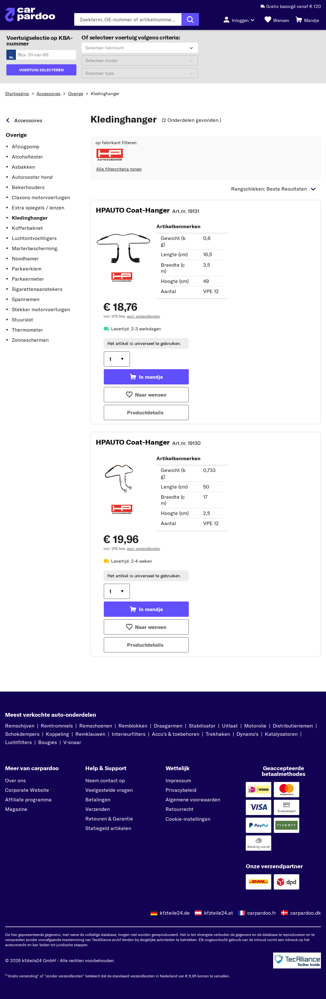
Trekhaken (218, 734)
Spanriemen (25, 299)
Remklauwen (90, 734)
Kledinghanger (105, 93)
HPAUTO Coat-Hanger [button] (133, 210)
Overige (75, 93)
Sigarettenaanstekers (37, 289)
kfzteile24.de (175, 913)
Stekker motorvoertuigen (41, 309)
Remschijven (19, 725)
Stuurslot (22, 319)
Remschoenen (95, 725)
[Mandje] (307, 19)
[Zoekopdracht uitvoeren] (190, 19)
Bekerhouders (28, 187)
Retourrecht (180, 809)
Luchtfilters (18, 742)
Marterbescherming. (35, 248)
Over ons (15, 780)
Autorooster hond (32, 177)
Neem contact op (105, 780)
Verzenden (97, 809)
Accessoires (48, 93)
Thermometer (27, 330)
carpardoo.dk (305, 913)
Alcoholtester (27, 156)
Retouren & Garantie (109, 818)
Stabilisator (202, 725)
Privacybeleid (181, 790)
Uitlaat (230, 725)
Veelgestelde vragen (109, 790)
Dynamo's (248, 734)
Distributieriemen (293, 725)
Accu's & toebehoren (175, 734)
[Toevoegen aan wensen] (146, 394)
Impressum (178, 780)
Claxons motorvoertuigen (41, 197)
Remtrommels (57, 725)
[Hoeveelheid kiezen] (117, 359)
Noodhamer (25, 258)
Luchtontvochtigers (34, 238)
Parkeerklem (26, 268)
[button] (109, 155)
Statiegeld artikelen (108, 828)
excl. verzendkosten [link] (143, 316)
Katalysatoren (281, 734)
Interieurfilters (128, 734)
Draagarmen (168, 725)
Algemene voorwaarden (193, 799)
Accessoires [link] (28, 120)
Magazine (16, 809)
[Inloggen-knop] (240, 19)
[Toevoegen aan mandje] (146, 376)
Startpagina (17, 93)
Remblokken (132, 725)
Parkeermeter (28, 279)
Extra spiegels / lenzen (38, 207)
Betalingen (97, 799)
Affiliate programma (28, 799)
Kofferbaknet (27, 228)
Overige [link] (16, 135)
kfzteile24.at (218, 913)
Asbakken (23, 167)
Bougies (47, 742)
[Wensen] (277, 19)
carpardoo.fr (261, 913)
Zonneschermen (30, 340)
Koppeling (57, 734)
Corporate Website (29, 790)
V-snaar (72, 742)
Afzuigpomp (25, 146)
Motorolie (255, 725)
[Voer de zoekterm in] (127, 19)
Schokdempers (22, 734)
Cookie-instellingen (188, 819)
